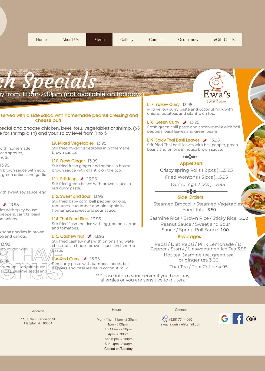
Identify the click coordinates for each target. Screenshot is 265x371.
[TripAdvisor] (251, 318)
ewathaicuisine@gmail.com (181, 324)
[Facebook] (238, 318)
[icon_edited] (224, 318)
